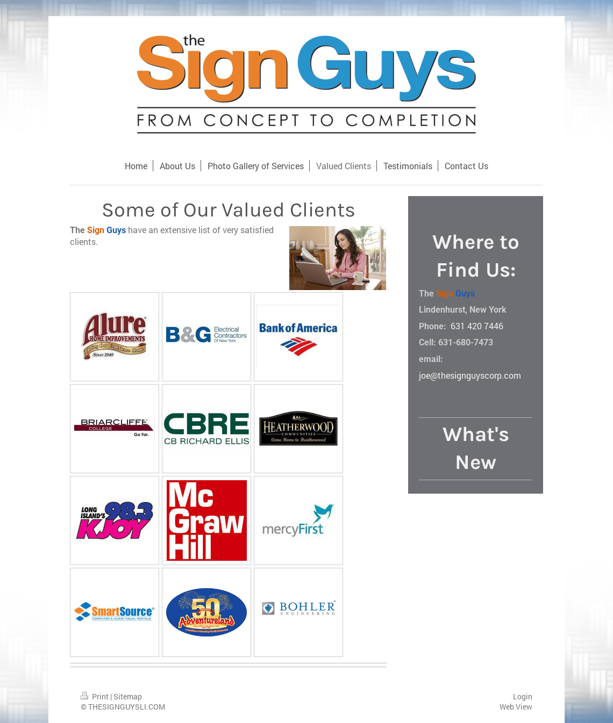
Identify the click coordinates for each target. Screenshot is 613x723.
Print (95, 696)
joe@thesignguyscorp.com (470, 375)
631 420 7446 (477, 325)
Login (522, 696)
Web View (516, 707)
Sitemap (127, 696)
